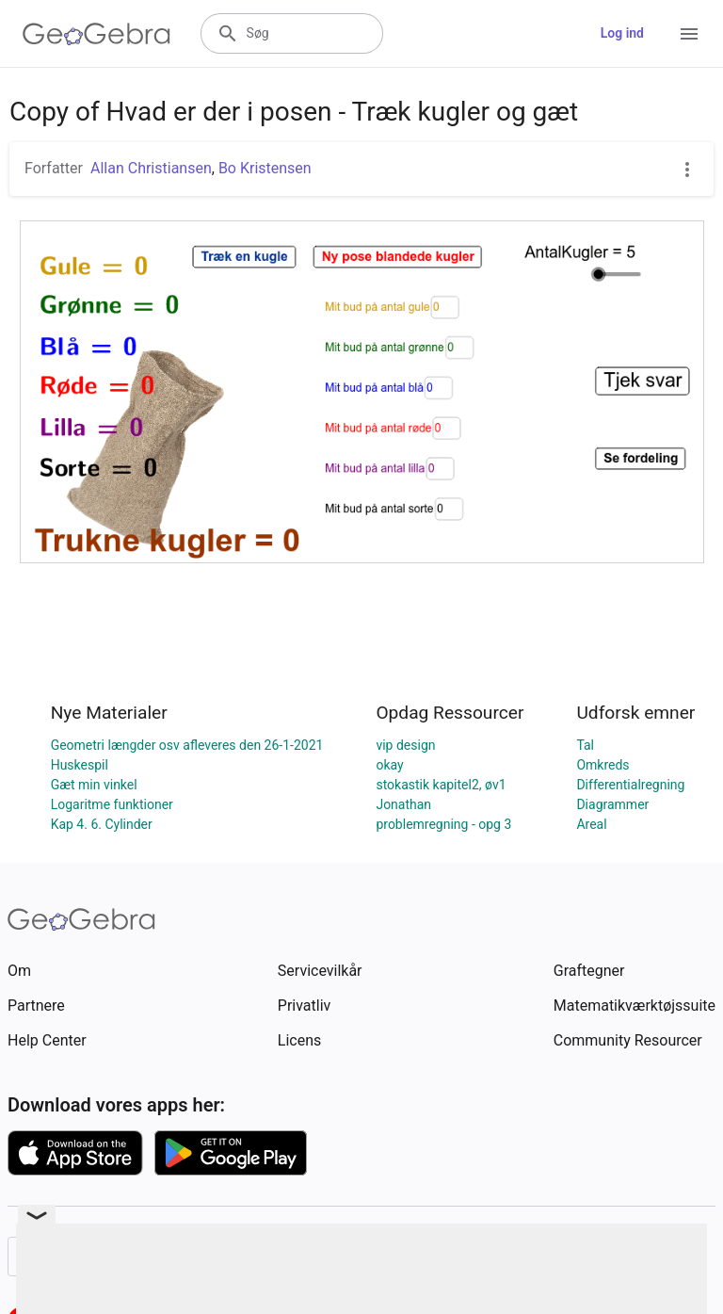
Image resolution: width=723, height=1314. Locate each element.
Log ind (622, 33)
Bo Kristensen (265, 168)
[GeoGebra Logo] (96, 34)
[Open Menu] (689, 34)
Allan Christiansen (151, 168)
